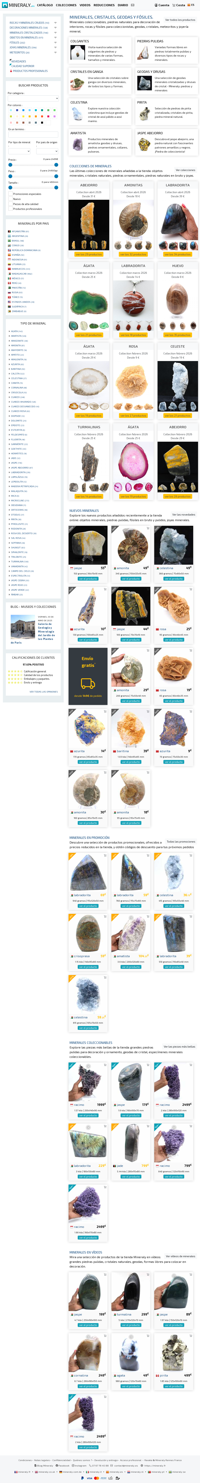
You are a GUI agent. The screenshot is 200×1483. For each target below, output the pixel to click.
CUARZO (18, 397)
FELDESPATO (19, 434)
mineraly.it (94, 1471)
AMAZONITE (19, 340)
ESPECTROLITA (20, 575)
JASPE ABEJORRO (22, 467)
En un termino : (16, 129)
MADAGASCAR (22, 273)
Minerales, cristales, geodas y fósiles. (111, 16)
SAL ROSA (18, 537)
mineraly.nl (135, 1471)
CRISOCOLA (19, 392)
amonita (121, 568)
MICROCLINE (20, 500)
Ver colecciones (185, 170)
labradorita (80, 895)
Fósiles (17, 42)
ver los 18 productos (133, 335)
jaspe (76, 568)
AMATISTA (18, 335)
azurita (77, 629)
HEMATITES (19, 453)
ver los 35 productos (177, 335)
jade (118, 1165)
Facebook (62, 1465)
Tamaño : (13, 182)
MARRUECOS (21, 268)
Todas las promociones (181, 841)
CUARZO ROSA (20, 411)
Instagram (79, 1465)
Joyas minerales (23, 47)
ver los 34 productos (178, 254)
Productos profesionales (29, 70)
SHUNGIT (18, 547)
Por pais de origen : (46, 144)
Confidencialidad (61, 1460)
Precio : (12, 159)
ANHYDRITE (19, 350)
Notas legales (42, 1460)
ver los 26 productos (178, 496)
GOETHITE (18, 448)
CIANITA (17, 382)
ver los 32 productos (133, 254)
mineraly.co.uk (45, 1471)
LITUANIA (18, 264)
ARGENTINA (20, 236)
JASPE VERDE (20, 589)
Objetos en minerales (26, 37)
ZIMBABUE (19, 311)
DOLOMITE (18, 420)
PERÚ (16, 283)
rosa (161, 629)
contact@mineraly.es (126, 1465)
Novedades (18, 61)
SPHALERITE (19, 552)
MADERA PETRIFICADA (24, 486)
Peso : (11, 171)
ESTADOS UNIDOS (23, 301)
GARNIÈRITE (19, 444)
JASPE (16, 462)
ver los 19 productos (88, 415)
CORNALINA (19, 387)
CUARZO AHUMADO (23, 401)
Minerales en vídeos (86, 1252)
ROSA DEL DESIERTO (23, 533)
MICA (15, 495)
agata (119, 1375)
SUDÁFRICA (19, 306)
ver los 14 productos (89, 496)
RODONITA (18, 528)
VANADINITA (19, 566)
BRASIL (18, 240)
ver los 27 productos (133, 415)
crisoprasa (80, 956)
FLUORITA (18, 439)
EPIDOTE (17, 425)
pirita (162, 1375)
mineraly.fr (22, 1471)
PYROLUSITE (19, 524)
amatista (121, 956)
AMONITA (18, 345)
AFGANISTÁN (20, 231)
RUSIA (17, 292)
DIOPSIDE (18, 415)
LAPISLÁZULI (19, 476)
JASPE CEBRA (20, 580)
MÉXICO (18, 278)
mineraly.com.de (70, 1471)
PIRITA (16, 519)
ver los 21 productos (89, 335)
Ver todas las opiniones (44, 691)
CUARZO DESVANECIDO (25, 406)
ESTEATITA (18, 429)
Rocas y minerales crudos (29, 22)
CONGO (18, 245)
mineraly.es (114, 1471)
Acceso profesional (131, 1460)
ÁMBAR (17, 594)
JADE (15, 458)
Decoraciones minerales (29, 27)
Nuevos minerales (84, 510)
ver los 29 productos (89, 254)
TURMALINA (19, 561)
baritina (121, 751)
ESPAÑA (18, 254)
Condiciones (25, 1460)
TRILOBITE (18, 556)
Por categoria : (16, 93)
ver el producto (88, 578)
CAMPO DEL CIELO (22, 571)
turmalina (122, 1314)
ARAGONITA (18, 359)
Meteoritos (20, 52)
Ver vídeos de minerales (180, 1256)
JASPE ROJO (19, 585)
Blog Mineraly (43, 1465)
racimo (77, 1104)
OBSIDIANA (18, 505)
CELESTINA (18, 378)
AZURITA (17, 364)
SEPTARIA (18, 542)
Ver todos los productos (180, 19)
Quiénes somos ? (82, 1460)
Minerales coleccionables (91, 1042)
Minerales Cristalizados (29, 32)
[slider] (10, 165)
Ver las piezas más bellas (179, 1046)
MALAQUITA (19, 491)
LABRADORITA (20, 472)
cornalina (79, 1375)
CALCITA (17, 373)
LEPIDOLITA (18, 481)
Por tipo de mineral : (19, 144)
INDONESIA (19, 259)
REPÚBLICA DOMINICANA (26, 250)
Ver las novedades (183, 514)
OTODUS (17, 514)
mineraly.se (177, 1471)
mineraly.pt (156, 1471)
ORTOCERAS (19, 509)
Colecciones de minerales (91, 166)
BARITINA (18, 368)
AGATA (17, 331)
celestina (164, 568)
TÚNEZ (17, 297)
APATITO (17, 354)
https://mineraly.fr (155, 1465)
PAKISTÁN (19, 287)
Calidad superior (22, 66)
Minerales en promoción (89, 837)
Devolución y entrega (106, 1460)
